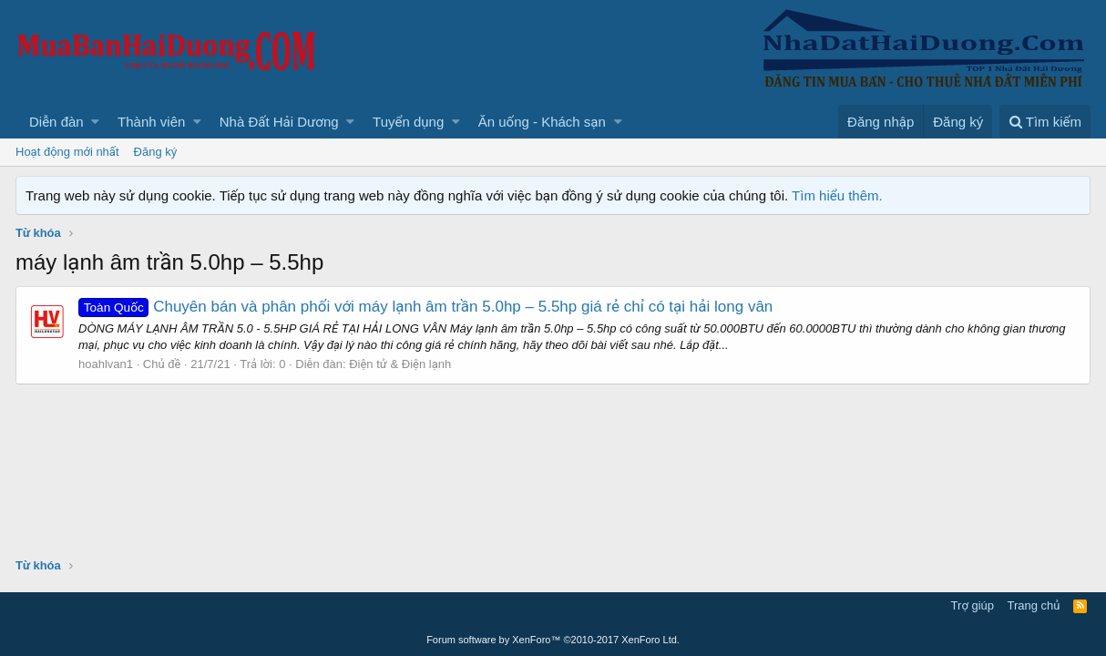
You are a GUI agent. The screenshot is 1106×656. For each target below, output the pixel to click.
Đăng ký (156, 152)
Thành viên (151, 121)
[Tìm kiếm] (1045, 121)
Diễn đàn (56, 121)
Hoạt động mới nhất (67, 152)
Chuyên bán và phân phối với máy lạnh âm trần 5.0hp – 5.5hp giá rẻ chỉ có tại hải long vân (425, 306)
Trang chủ (1034, 605)
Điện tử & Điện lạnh (400, 364)
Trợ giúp (972, 605)
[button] (95, 121)
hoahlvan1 (105, 364)
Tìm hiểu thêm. (837, 195)
